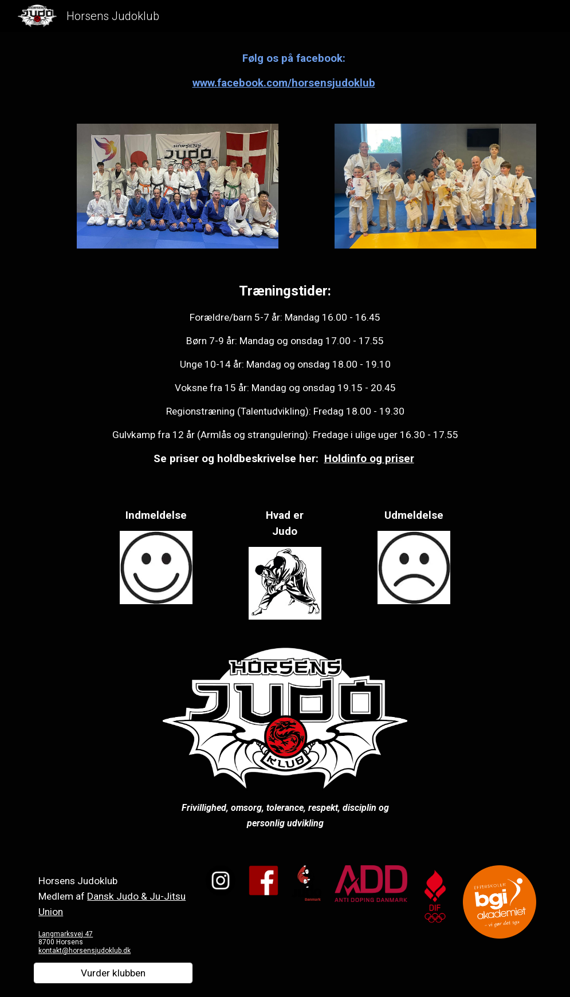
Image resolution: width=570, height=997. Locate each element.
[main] (285, 71)
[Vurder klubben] (113, 973)
